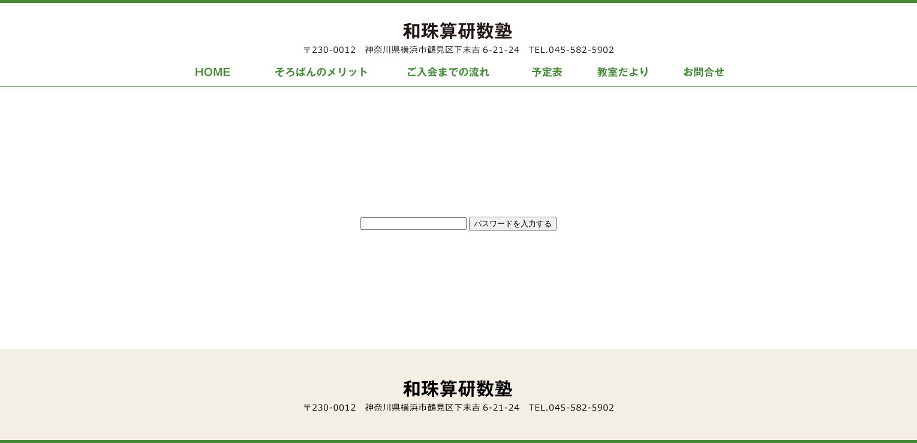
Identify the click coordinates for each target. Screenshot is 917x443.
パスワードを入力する (513, 223)
